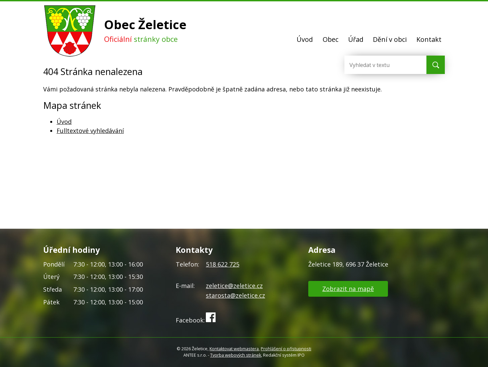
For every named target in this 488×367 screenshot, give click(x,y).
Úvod (305, 39)
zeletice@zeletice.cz (234, 286)
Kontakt (428, 39)
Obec (330, 39)
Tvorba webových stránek (235, 355)
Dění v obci (390, 39)
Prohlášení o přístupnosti (286, 349)
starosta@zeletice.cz (235, 295)
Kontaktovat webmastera (234, 349)
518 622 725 (222, 264)
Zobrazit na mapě (348, 289)
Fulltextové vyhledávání (90, 131)
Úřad (355, 39)
